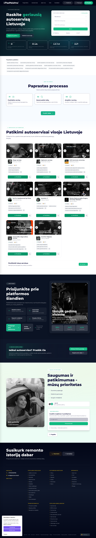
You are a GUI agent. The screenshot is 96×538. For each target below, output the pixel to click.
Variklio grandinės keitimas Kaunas (34, 65)
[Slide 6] (22, 194)
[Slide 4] (19, 194)
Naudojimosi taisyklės (72, 534)
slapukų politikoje (7, 524)
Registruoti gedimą (13, 36)
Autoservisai (35, 2)
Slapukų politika (64, 534)
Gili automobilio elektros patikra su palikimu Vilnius (61, 68)
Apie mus (43, 2)
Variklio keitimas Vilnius (12, 62)
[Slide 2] (46, 194)
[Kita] (31, 150)
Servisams (33, 534)
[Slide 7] (23, 194)
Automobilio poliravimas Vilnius (27, 62)
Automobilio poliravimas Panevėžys (15, 65)
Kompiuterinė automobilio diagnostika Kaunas (18, 71)
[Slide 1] (15, 194)
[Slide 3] (18, 194)
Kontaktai (57, 2)
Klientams (38, 534)
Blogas (51, 534)
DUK (50, 2)
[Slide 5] (50, 194)
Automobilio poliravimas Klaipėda (64, 62)
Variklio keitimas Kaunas (68, 65)
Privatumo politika (56, 534)
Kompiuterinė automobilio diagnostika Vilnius (35, 68)
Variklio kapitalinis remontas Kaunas (45, 62)
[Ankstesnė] (8, 150)
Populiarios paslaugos (45, 534)
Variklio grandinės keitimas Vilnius (15, 68)
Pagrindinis (25, 2)
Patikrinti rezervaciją (27, 35)
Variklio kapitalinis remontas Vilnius (52, 65)
